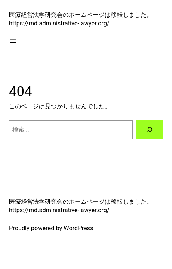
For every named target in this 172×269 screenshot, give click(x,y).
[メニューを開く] (13, 41)
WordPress (78, 228)
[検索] (149, 129)
